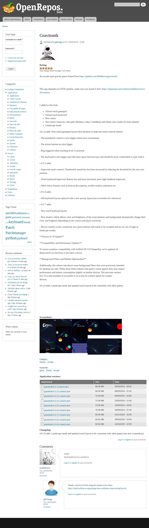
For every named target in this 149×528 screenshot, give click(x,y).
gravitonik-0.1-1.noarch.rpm (56, 387)
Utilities (13, 150)
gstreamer (17, 217)
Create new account (15, 58)
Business (13, 105)
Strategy (13, 182)
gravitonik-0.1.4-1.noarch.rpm (57, 401)
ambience (21, 213)
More (29, 242)
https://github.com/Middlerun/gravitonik (98, 76)
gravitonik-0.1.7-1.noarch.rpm (57, 415)
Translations (12, 189)
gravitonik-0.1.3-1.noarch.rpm (57, 396)
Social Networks (16, 137)
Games (10, 153)
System (13, 143)
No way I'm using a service (18, 312)
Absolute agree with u (17, 288)
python (11, 238)
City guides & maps (17, 108)
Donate (79, 19)
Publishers (38, 19)
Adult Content (15, 99)
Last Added (52, 19)
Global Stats (66, 19)
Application (14, 96)
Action (12, 160)
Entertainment (15, 115)
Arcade (12, 166)
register (128, 440)
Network (13, 121)
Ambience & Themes (18, 102)
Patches (13, 128)
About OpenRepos (12, 19)
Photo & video (15, 131)
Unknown (13, 147)
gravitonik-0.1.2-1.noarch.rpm (57, 391)
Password (10, 48)
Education (14, 172)
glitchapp (58, 42)
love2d (49, 370)
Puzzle (12, 176)
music (27, 222)
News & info (15, 124)
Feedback (90, 19)
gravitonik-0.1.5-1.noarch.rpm (57, 405)
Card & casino (15, 169)
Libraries (11, 195)
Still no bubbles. (14, 270)
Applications (13, 93)
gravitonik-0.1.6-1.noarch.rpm (57, 410)
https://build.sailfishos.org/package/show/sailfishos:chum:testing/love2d (97, 488)
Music (12, 118)
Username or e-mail (14, 39)
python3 (22, 238)
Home (5, 26)
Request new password (17, 61)
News (27, 19)
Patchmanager (16, 233)
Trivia (12, 185)
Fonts (10, 192)
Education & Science (18, 112)
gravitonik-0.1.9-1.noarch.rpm (57, 424)
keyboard (16, 222)
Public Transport (16, 134)
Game (12, 157)
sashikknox (45, 468)
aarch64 (11, 213)
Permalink (43, 476)
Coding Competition (16, 89)
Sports (12, 140)
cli (28, 213)
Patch (10, 227)
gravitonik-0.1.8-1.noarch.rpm (57, 420)
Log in (120, 440)
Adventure (14, 163)
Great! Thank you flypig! (18, 294)
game (9, 217)
